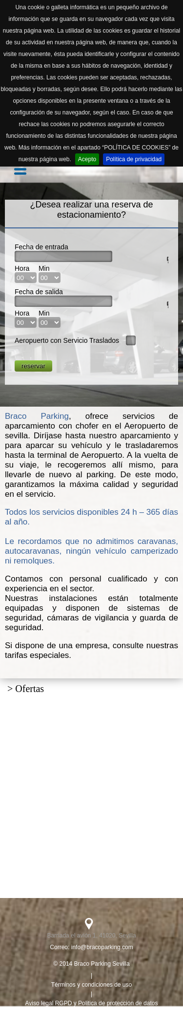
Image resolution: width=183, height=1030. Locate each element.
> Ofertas (25, 688)
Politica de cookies (91, 1021)
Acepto (87, 159)
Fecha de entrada (41, 247)
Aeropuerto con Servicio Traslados (67, 340)
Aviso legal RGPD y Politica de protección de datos (91, 1003)
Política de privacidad (134, 159)
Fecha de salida (39, 292)
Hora (22, 268)
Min (44, 268)
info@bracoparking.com (102, 947)
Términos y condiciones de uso (91, 984)
